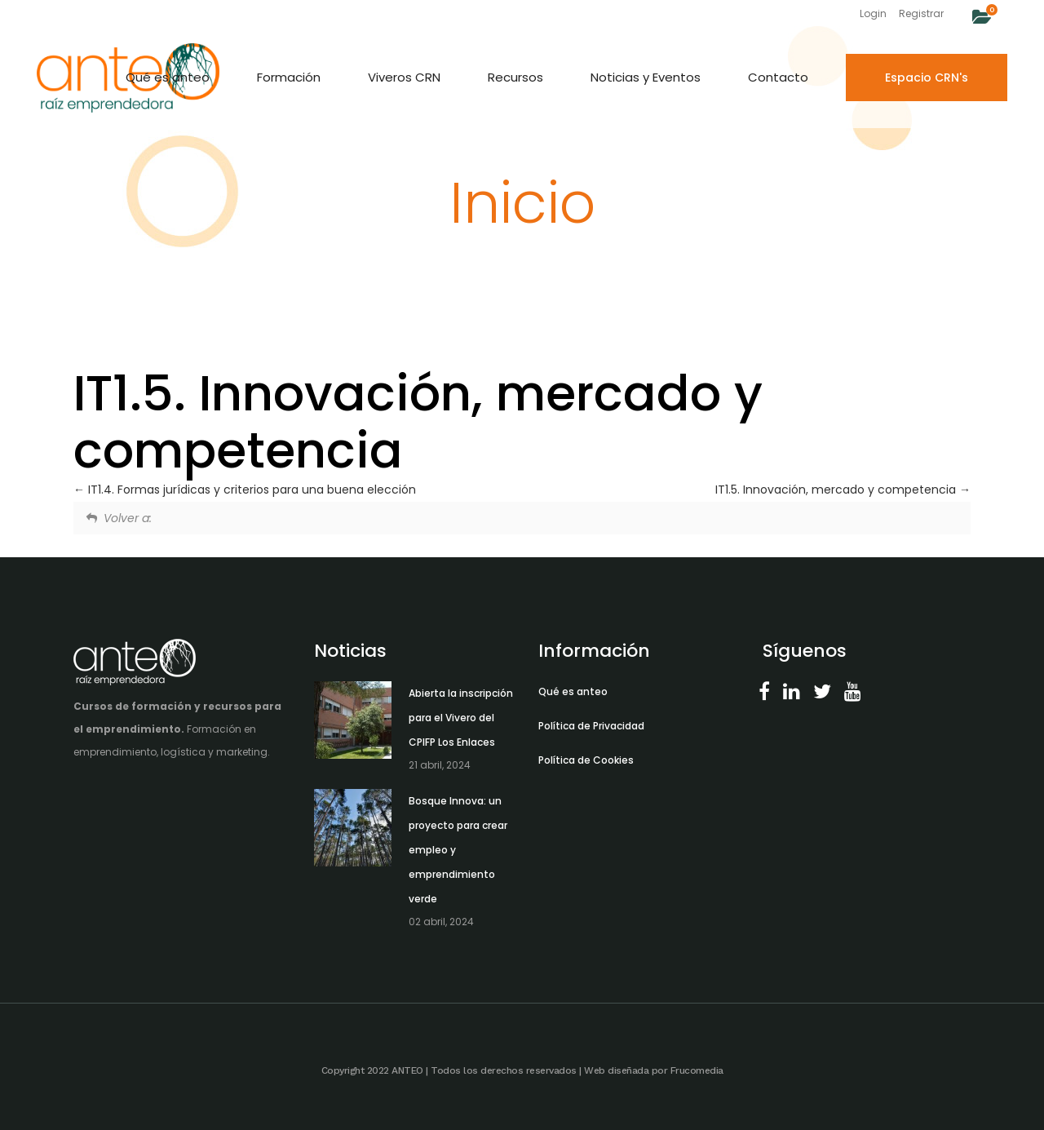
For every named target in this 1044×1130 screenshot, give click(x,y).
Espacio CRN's (926, 77)
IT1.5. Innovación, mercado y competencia (843, 489)
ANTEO (407, 1070)
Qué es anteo (573, 691)
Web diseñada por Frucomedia (653, 1070)
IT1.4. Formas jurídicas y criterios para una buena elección (244, 489)
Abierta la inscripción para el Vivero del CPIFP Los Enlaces (461, 717)
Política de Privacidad (591, 726)
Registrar (921, 13)
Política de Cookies (586, 760)
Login (873, 13)
